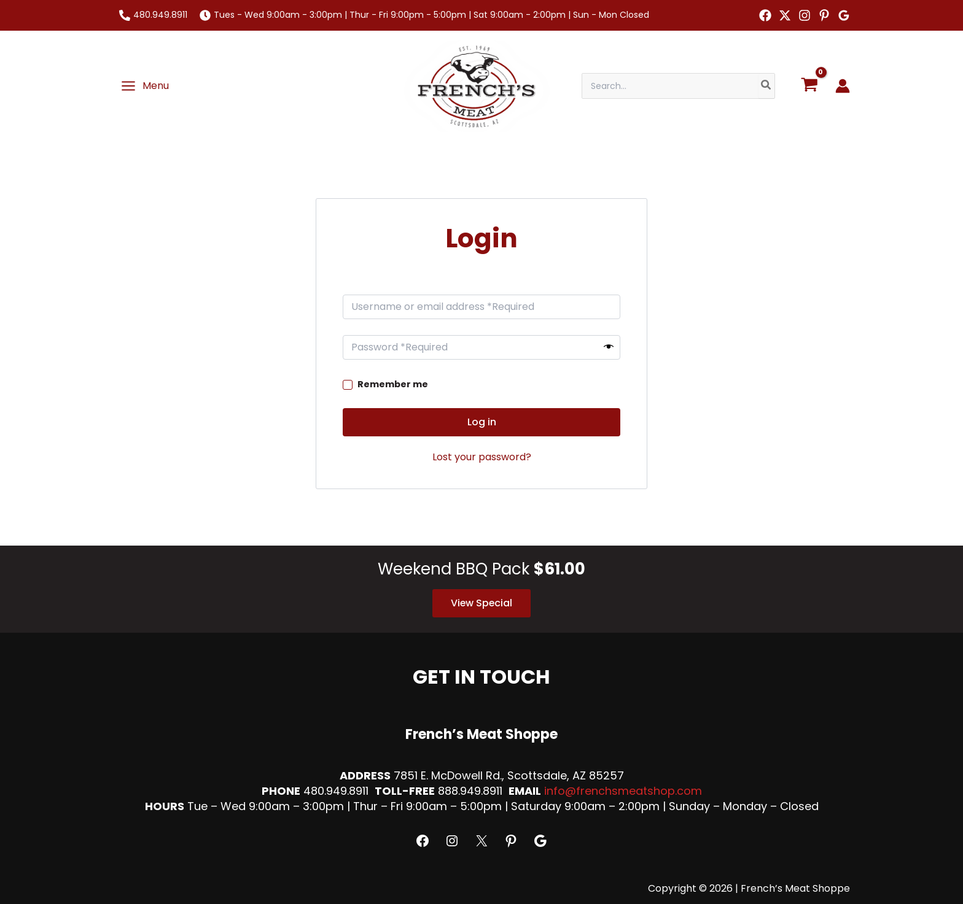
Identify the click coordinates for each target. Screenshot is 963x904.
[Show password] (609, 347)
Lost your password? (481, 457)
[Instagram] (804, 15)
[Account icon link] (842, 86)
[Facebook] (765, 15)
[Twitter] (785, 15)
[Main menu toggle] (144, 86)
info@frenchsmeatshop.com (623, 790)
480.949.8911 (160, 15)
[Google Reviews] (844, 15)
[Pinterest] (824, 15)
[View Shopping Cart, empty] (809, 86)
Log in (481, 422)
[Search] (766, 86)
